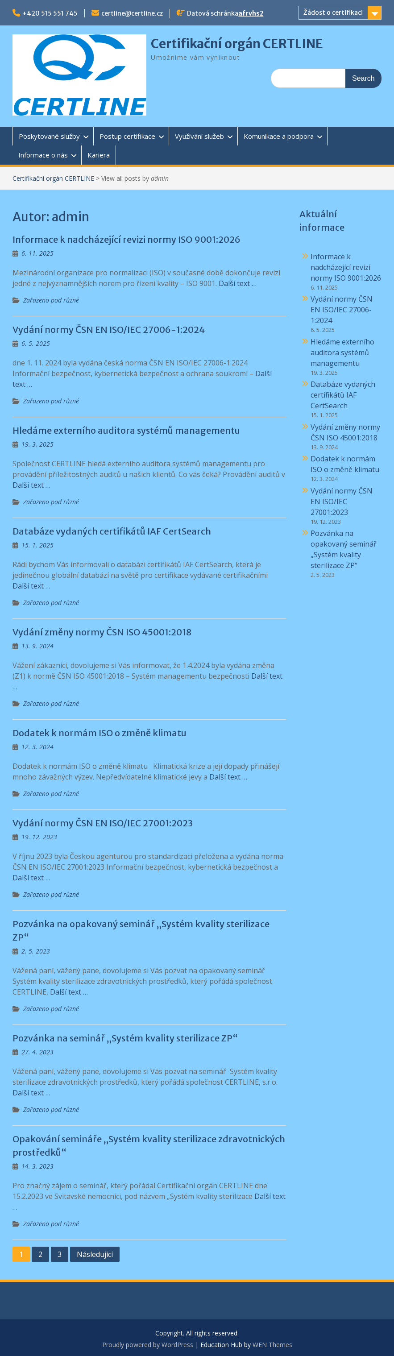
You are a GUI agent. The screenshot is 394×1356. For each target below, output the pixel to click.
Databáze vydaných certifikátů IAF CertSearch (111, 531)
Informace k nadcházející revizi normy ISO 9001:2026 (126, 239)
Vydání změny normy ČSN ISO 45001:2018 (101, 632)
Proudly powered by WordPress (147, 1344)
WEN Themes (272, 1344)
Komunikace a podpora (279, 136)
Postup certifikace (127, 136)
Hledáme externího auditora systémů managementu (126, 430)
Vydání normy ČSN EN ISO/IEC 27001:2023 (102, 823)
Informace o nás (43, 154)
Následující (95, 1254)
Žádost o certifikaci (333, 12)
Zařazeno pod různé (51, 300)
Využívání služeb (199, 136)
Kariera (98, 154)
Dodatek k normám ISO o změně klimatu (99, 732)
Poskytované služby (49, 136)
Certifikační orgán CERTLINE (237, 44)
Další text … (238, 283)
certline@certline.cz (132, 13)
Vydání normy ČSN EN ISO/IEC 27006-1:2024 (108, 329)
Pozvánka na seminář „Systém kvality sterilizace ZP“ (125, 1038)
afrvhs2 (250, 13)
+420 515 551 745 (50, 13)
